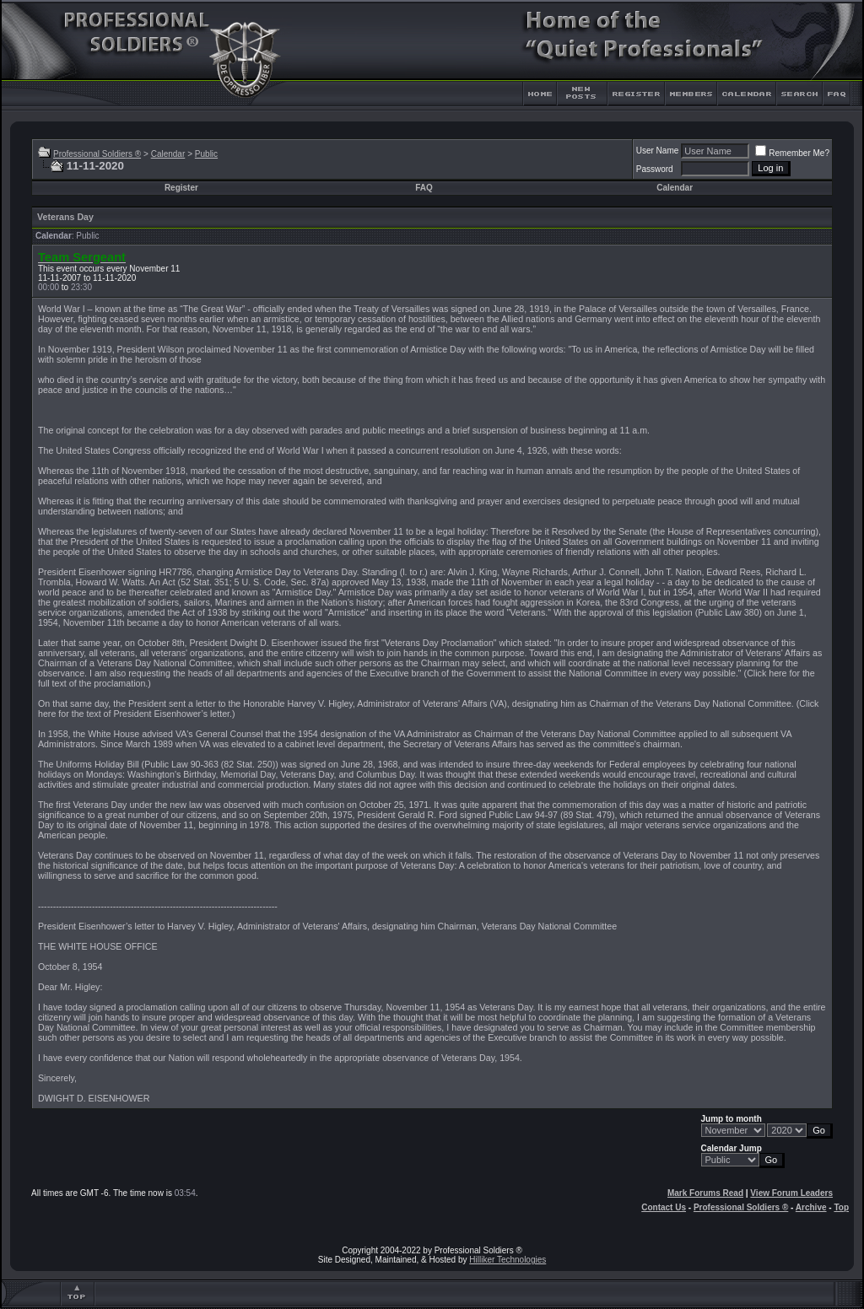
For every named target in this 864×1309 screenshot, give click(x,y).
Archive (811, 1207)
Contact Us (663, 1207)
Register (181, 187)
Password (654, 169)
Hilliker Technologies (507, 1259)
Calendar (168, 154)
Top (841, 1207)
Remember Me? (792, 153)
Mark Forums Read (705, 1193)
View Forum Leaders (791, 1193)
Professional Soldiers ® (97, 154)
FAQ (424, 187)
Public (206, 154)
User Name (657, 150)
